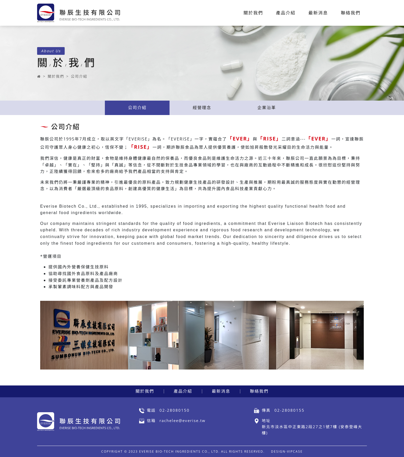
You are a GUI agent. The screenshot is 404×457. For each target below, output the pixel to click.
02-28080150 (174, 410)
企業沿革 (266, 107)
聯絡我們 (259, 391)
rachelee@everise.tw (182, 420)
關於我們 (56, 76)
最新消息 (221, 391)
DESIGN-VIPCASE (287, 451)
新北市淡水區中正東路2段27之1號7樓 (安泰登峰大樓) (312, 429)
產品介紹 (183, 391)
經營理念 (202, 107)
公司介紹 (79, 76)
